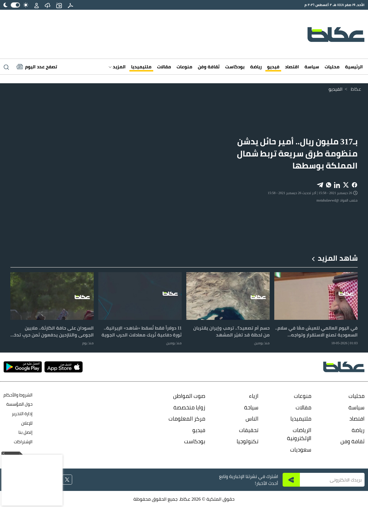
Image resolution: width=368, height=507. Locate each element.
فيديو (273, 66)
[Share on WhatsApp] (328, 184)
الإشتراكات (23, 442)
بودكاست (235, 66)
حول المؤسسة (19, 404)
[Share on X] (346, 184)
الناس (252, 418)
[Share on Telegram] (320, 184)
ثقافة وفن (209, 66)
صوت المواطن (189, 396)
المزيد (117, 66)
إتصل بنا (25, 432)
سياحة (251, 407)
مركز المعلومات (186, 418)
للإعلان (26, 423)
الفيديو (335, 89)
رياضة (256, 66)
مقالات (164, 66)
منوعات (184, 66)
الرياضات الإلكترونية (299, 434)
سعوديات (300, 449)
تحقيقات (248, 430)
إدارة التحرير (21, 413)
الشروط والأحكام (17, 395)
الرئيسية (354, 66)
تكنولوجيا (247, 441)
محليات (332, 66)
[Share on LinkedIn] (337, 184)
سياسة (311, 66)
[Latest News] (36, 66)
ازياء (253, 396)
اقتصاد (292, 66)
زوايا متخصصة (189, 407)
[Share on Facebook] (354, 184)
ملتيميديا (141, 66)
